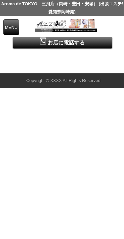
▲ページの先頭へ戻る (99, 67)
